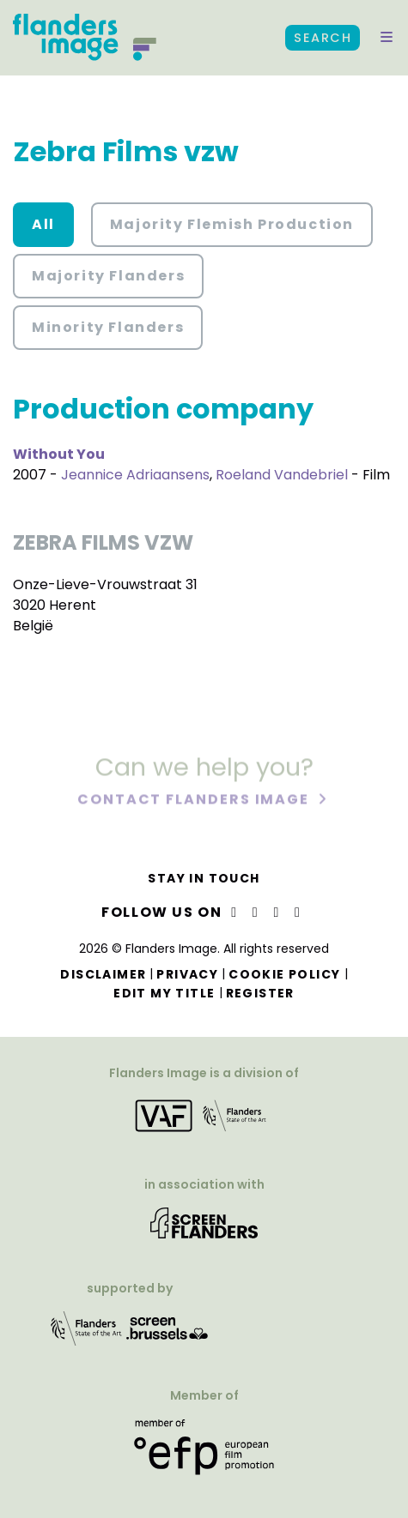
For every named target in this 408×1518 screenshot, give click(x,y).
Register (260, 993)
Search (322, 37)
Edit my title (164, 993)
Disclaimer (103, 974)
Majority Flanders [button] (108, 276)
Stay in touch (203, 878)
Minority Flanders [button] (108, 327)
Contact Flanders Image (195, 800)
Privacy (187, 974)
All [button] (43, 224)
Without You (59, 454)
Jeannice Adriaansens (135, 475)
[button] (386, 38)
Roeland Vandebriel (282, 475)
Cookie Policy (284, 974)
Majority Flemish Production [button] (232, 224)
